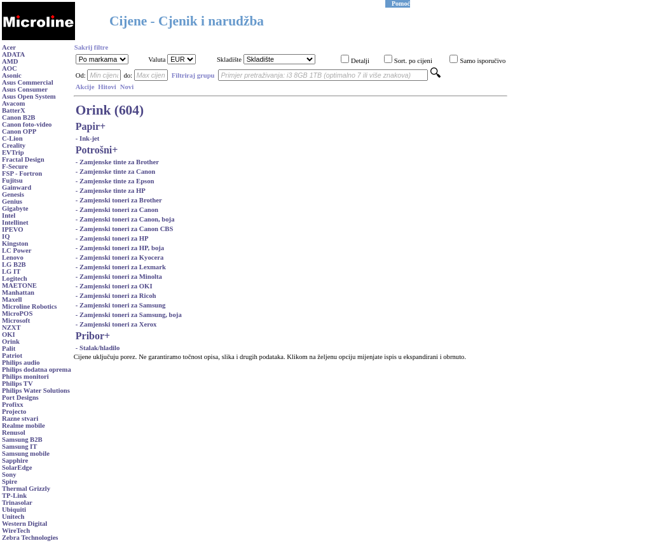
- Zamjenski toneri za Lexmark (121, 267)
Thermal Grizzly (26, 488)
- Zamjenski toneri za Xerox (116, 324)
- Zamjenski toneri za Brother (119, 200)
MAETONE (19, 285)
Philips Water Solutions (36, 390)
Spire (9, 481)
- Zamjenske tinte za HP (111, 190)
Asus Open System (29, 96)
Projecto (14, 411)
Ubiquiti (14, 509)
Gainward (16, 187)
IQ (6, 236)
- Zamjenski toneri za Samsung (121, 305)
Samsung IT (19, 446)
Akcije (85, 86)
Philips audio (21, 362)
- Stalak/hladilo (98, 347)
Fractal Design (23, 159)
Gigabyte (15, 208)
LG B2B (14, 264)
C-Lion (12, 138)
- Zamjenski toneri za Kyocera (120, 257)
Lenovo (13, 257)
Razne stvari (20, 418)
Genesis (13, 194)
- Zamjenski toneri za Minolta (119, 276)
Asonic (12, 75)
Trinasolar (17, 502)
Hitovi (107, 86)
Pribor (90, 335)
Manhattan (18, 292)
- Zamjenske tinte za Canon (116, 171)
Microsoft (16, 320)
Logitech (14, 278)
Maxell (12, 299)
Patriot (12, 355)
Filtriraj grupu (193, 75)
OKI (8, 334)
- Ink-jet (88, 138)
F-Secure (15, 166)
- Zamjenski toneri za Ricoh (116, 295)
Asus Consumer (25, 89)
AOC (9, 68)
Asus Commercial (27, 82)
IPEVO (13, 229)
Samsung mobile (26, 453)
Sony (9, 474)
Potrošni (94, 150)
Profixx (13, 404)
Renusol (13, 432)
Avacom (13, 103)
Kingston (15, 243)
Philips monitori (25, 376)
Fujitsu (12, 180)
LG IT (11, 271)
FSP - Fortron (22, 173)
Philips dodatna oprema (36, 369)
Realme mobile (23, 425)
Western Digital (24, 523)
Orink (11, 341)
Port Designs (20, 397)
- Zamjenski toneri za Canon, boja (125, 219)
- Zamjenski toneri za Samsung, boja (129, 314)
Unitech (13, 516)
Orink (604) (110, 110)
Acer (9, 47)
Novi (127, 86)
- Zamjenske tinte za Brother (117, 162)
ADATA (13, 54)
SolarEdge (17, 467)
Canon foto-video (26, 124)
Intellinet (15, 222)
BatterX (13, 110)
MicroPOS (17, 313)
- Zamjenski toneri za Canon (117, 209)
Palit (8, 348)
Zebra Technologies (30, 537)
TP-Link (14, 495)
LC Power (16, 250)
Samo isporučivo (482, 60)
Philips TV (17, 383)
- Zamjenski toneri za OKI (114, 286)
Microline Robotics (29, 306)
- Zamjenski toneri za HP (112, 238)
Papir (88, 126)
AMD (10, 61)
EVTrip (13, 152)
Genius (12, 201)
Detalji (360, 60)
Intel (8, 215)
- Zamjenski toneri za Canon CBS (125, 228)
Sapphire (15, 460)
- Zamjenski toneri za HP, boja (120, 247)
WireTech (16, 530)
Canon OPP (19, 131)
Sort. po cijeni (413, 60)
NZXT (11, 327)
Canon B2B (18, 117)
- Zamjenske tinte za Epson (115, 181)
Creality (13, 145)
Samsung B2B (22, 439)
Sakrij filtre (91, 47)
